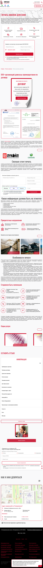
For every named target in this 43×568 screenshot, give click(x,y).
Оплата (23, 539)
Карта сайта (18, 539)
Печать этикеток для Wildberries (20, 344)
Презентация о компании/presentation (10, 404)
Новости (3, 409)
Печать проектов (32, 543)
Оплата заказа (5, 376)
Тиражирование (18, 557)
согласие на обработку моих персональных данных (18, 57)
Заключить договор (21, 98)
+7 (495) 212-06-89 (36, 3)
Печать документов (19, 547)
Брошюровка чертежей (6, 547)
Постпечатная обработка (34, 554)
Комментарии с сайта (6, 390)
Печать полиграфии (33, 551)
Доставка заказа (5, 383)
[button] (41, 9)
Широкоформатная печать (34, 549)
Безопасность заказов (6, 387)
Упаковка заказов (5, 380)
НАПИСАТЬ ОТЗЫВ (21, 421)
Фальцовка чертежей (33, 545)
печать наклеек (7, 141)
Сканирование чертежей (6, 545)
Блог (3, 412)
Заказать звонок (21, 440)
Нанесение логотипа (19, 554)
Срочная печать (18, 551)
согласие (10, 59)
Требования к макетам (6, 366)
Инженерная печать (5, 543)
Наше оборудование (6, 400)
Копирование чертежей (20, 545)
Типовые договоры (6, 370)
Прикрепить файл (11, 49)
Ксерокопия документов (34, 547)
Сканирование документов (6, 549)
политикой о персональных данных (13, 58)
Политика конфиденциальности (34, 529)
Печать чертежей (18, 543)
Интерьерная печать (5, 557)
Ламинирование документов (21, 549)
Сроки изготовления (6, 373)
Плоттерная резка (33, 557)
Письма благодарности (7, 394)
